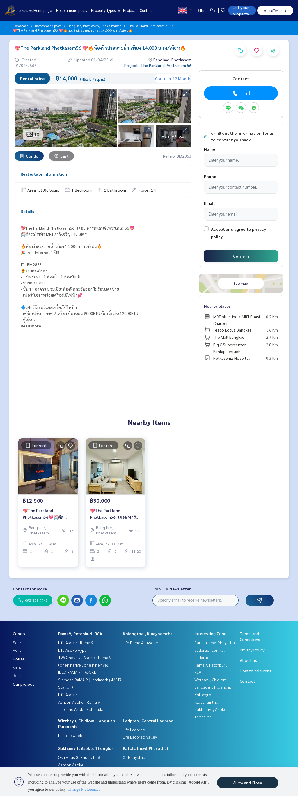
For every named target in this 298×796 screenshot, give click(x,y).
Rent (17, 650)
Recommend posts (71, 10)
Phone (210, 176)
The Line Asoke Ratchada (80, 709)
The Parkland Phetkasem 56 (149, 25)
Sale (17, 642)
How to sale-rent (256, 670)
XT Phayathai (134, 757)
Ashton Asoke (71, 764)
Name (209, 149)
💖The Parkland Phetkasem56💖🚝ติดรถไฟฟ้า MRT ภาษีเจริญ (44, 514)
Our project (23, 684)
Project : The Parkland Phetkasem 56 (157, 65)
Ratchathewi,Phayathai (145, 748)
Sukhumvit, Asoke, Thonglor (85, 748)
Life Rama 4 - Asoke (140, 642)
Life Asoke (67, 694)
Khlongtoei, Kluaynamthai (148, 633)
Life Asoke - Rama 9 (75, 642)
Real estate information (44, 174)
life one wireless (73, 735)
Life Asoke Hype (72, 650)
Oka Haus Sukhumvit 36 (79, 757)
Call (240, 93)
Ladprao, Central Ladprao (148, 720)
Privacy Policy (252, 649)
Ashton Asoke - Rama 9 (79, 702)
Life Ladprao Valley (140, 736)
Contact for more (30, 588)
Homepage (42, 10)
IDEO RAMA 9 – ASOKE (77, 672)
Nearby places (217, 306)
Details (27, 211)
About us (248, 660)
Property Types (105, 10)
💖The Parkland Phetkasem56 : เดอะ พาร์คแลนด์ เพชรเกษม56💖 (114, 514)
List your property (241, 10)
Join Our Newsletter (171, 588)
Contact (146, 10)
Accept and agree (228, 229)
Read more (31, 325)
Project (129, 10)
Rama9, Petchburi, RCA (80, 633)
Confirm (241, 256)
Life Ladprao (134, 729)
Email (209, 203)
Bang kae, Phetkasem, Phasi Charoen (94, 25)
